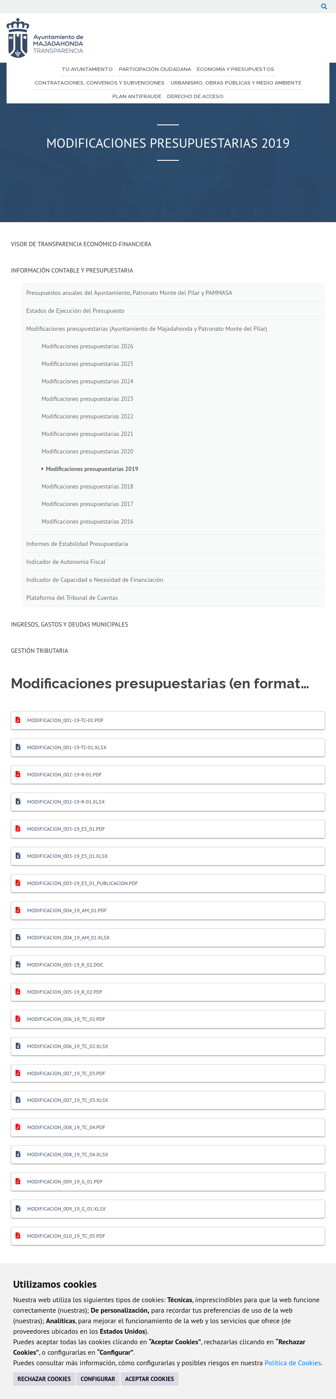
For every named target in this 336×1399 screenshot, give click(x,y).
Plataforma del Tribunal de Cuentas (72, 598)
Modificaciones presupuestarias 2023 (87, 399)
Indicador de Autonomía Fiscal (65, 562)
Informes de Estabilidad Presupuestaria (77, 544)
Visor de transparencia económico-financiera (81, 244)
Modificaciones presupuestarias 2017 (87, 504)
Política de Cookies (293, 1362)
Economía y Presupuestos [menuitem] (235, 69)
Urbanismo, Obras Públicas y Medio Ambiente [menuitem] (236, 83)
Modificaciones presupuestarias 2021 (87, 434)
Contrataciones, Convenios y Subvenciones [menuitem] (99, 83)
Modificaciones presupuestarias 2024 (87, 381)
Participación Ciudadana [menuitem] (155, 69)
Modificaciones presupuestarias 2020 (87, 451)
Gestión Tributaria (39, 651)
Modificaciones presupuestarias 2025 (87, 364)
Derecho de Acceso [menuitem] (195, 96)
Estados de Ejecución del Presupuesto (75, 311)
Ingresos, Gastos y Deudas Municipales (69, 624)
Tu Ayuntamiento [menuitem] (87, 69)
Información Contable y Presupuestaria (72, 270)
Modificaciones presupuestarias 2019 (92, 469)
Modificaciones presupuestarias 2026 (87, 346)
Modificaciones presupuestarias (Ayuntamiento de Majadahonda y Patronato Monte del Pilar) (146, 329)
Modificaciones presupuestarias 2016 (87, 521)
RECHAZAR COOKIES (44, 1379)
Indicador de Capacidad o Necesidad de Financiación (94, 580)
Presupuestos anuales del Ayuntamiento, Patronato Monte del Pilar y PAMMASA (129, 293)
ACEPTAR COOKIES (149, 1379)
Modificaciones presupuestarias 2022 (87, 416)
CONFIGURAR (97, 1379)
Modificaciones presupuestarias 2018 (87, 486)
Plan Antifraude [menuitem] (136, 96)
